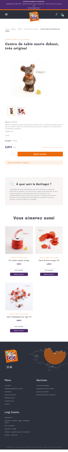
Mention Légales (38, 449)
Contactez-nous (9, 403)
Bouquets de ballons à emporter (46, 397)
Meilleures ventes (10, 400)
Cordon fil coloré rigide (19, 259)
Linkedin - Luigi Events (11, 437)
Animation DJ (8, 420)
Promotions (8, 394)
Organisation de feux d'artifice (45, 391)
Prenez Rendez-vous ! (34, 8)
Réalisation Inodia (29, 449)
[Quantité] (10, 156)
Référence (8, 124)
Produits (7, 406)
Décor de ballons (10, 428)
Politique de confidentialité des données (52, 449)
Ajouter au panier (40, 156)
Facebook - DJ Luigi (10, 431)
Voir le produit (19, 272)
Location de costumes (42, 388)
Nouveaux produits (10, 397)
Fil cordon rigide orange (19, 262)
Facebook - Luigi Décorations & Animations (17, 434)
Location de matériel (42, 394)
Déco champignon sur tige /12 (19, 318)
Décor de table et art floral (18, 40)
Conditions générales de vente (13, 391)
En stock (8, 142)
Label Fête (8, 388)
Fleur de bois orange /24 (49, 262)
